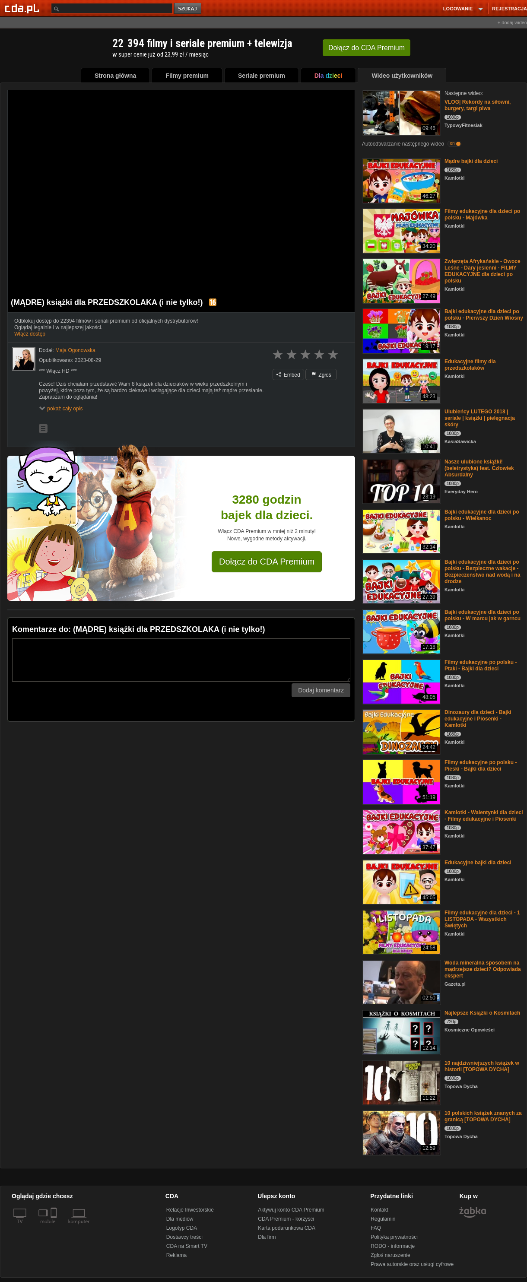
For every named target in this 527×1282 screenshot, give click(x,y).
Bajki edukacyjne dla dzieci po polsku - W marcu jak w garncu (482, 615)
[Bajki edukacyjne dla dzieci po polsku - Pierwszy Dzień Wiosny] (400, 330)
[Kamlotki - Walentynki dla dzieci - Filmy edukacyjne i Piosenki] (400, 831)
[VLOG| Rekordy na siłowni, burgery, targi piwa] (400, 112)
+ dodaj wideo (512, 22)
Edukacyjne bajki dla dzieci (477, 863)
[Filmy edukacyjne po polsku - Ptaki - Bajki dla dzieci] (400, 681)
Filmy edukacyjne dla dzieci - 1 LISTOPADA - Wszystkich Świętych (482, 919)
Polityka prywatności (394, 1237)
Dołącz (366, 47)
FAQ (376, 1228)
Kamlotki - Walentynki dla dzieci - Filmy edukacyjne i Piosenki (483, 815)
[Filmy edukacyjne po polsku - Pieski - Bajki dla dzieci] (400, 781)
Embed (288, 375)
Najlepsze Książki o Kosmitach (482, 1013)
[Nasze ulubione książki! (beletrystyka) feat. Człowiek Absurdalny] (400, 480)
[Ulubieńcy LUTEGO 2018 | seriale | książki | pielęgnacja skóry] (400, 430)
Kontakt (379, 1210)
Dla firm (267, 1237)
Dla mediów (180, 1219)
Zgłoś (321, 375)
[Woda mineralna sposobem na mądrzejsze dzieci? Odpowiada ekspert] (400, 981)
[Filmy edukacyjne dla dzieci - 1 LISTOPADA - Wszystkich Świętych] (400, 931)
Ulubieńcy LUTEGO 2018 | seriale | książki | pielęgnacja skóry (479, 418)
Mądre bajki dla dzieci (471, 161)
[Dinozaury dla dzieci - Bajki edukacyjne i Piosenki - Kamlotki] (400, 731)
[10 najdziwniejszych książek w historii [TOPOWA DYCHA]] (400, 1082)
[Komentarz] (181, 660)
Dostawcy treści (184, 1237)
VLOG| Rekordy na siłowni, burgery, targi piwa (477, 105)
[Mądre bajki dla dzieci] (400, 180)
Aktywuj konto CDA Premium (291, 1210)
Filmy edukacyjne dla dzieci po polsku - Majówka (482, 214)
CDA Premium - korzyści (286, 1219)
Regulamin (383, 1219)
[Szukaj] (112, 8)
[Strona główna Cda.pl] (23, 8)
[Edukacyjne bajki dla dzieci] (400, 881)
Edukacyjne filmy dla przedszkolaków (470, 365)
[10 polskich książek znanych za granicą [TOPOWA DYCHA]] (400, 1132)
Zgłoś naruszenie (390, 1255)
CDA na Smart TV (186, 1246)
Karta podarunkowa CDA (286, 1228)
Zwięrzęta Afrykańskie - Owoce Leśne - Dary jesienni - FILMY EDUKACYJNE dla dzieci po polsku (482, 271)
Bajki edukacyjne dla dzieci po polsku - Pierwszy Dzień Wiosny (483, 314)
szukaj (188, 9)
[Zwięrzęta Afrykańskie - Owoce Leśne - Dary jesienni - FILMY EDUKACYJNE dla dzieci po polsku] (400, 280)
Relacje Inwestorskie (190, 1210)
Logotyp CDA (181, 1228)
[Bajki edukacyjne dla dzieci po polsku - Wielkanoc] (400, 530)
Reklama (176, 1255)
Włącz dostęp (29, 334)
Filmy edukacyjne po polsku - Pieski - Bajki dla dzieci (480, 765)
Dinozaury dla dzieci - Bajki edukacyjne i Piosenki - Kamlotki (477, 718)
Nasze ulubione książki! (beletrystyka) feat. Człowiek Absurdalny (479, 468)
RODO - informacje (393, 1246)
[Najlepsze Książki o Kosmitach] (400, 1032)
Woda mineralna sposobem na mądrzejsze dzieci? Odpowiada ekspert (482, 969)
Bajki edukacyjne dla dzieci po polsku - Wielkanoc (481, 515)
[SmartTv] (54, 1227)
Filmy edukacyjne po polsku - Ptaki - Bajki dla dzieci (480, 665)
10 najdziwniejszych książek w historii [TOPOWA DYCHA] (481, 1066)
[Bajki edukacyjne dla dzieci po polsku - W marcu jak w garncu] (400, 631)
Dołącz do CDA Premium (266, 561)
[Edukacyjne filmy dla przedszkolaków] (400, 380)
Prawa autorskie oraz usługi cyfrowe (412, 1264)
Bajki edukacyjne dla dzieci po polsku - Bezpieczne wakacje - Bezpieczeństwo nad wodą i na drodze (482, 571)
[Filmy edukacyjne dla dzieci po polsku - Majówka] (400, 230)
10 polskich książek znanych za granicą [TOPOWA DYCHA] (483, 1116)
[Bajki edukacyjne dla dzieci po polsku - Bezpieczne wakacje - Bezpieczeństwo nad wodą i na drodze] (400, 581)
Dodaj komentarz (321, 690)
